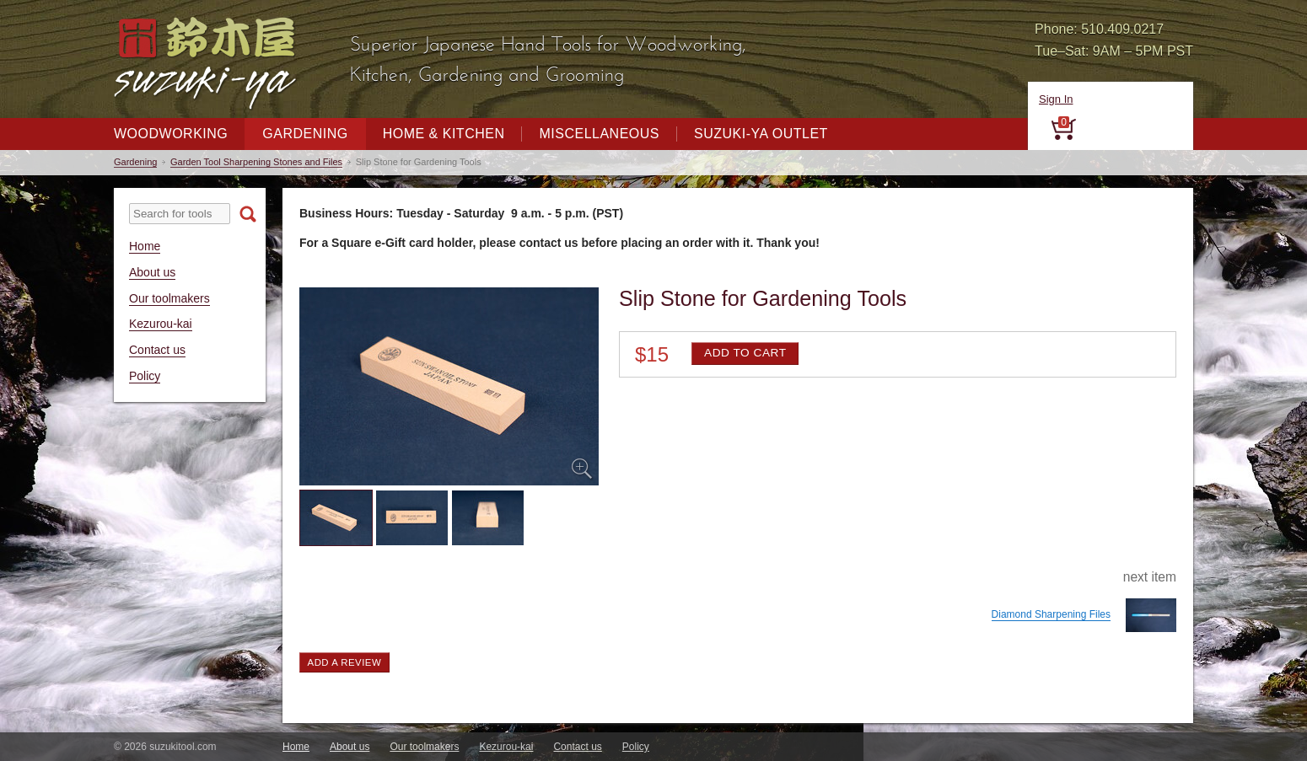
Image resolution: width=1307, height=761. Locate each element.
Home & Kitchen (444, 133)
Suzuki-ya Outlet (761, 133)
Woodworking (171, 133)
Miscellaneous (599, 133)
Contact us (157, 349)
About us (152, 272)
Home (144, 246)
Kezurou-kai (160, 323)
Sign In (1056, 99)
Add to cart (745, 352)
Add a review (345, 662)
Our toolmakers (169, 298)
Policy (144, 376)
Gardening (304, 133)
